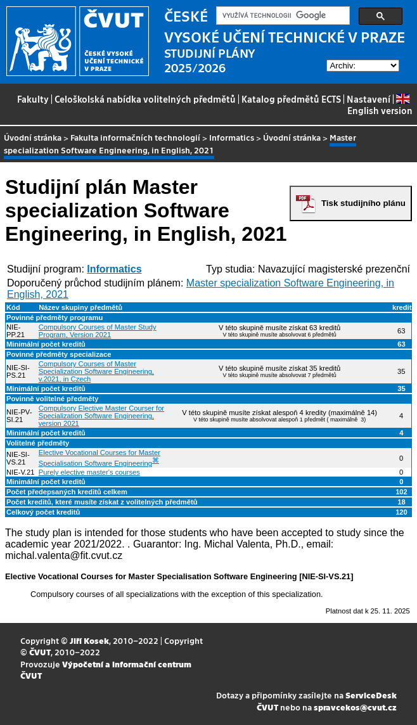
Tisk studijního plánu (363, 203)
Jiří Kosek (89, 640)
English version (380, 105)
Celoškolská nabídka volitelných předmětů (145, 99)
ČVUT (40, 652)
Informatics (231, 137)
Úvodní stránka (32, 137)
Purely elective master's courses (89, 472)
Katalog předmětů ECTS (291, 99)
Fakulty (33, 99)
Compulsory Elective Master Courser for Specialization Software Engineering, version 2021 (101, 415)
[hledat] (281, 16)
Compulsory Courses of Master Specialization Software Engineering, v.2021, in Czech (96, 371)
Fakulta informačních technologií (135, 137)
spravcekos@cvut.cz (355, 707)
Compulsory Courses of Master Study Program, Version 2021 (98, 330)
